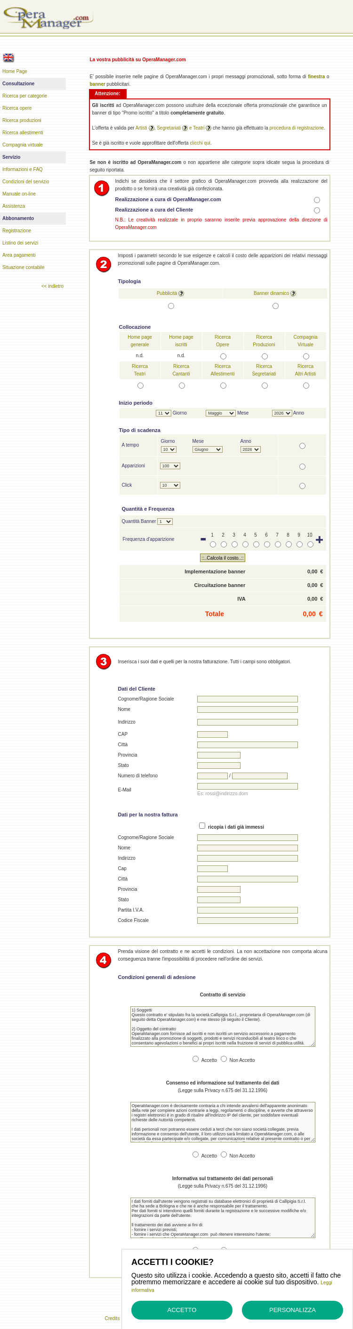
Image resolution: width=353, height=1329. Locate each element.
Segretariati (169, 127)
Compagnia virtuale (22, 144)
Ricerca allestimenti (22, 132)
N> (282, 413)
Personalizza (292, 1309)
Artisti (141, 127)
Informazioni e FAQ (22, 169)
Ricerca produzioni (21, 120)
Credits (112, 1318)
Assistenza (13, 206)
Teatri (198, 127)
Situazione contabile (23, 267)
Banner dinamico (271, 293)
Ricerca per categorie (24, 95)
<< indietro (52, 286)
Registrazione (16, 230)
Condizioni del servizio (25, 181)
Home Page (14, 71)
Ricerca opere (17, 108)
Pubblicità (167, 293)
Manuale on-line (19, 193)
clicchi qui (200, 143)
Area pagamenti (19, 255)
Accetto (182, 1309)
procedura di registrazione (297, 127)
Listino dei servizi (20, 242)
